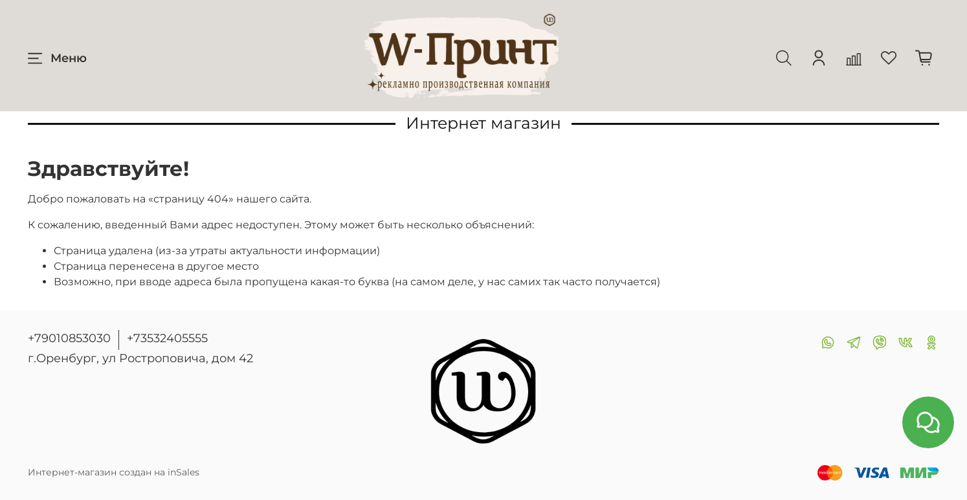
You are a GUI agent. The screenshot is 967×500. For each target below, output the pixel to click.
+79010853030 (69, 338)
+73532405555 (167, 338)
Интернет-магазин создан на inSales (113, 472)
